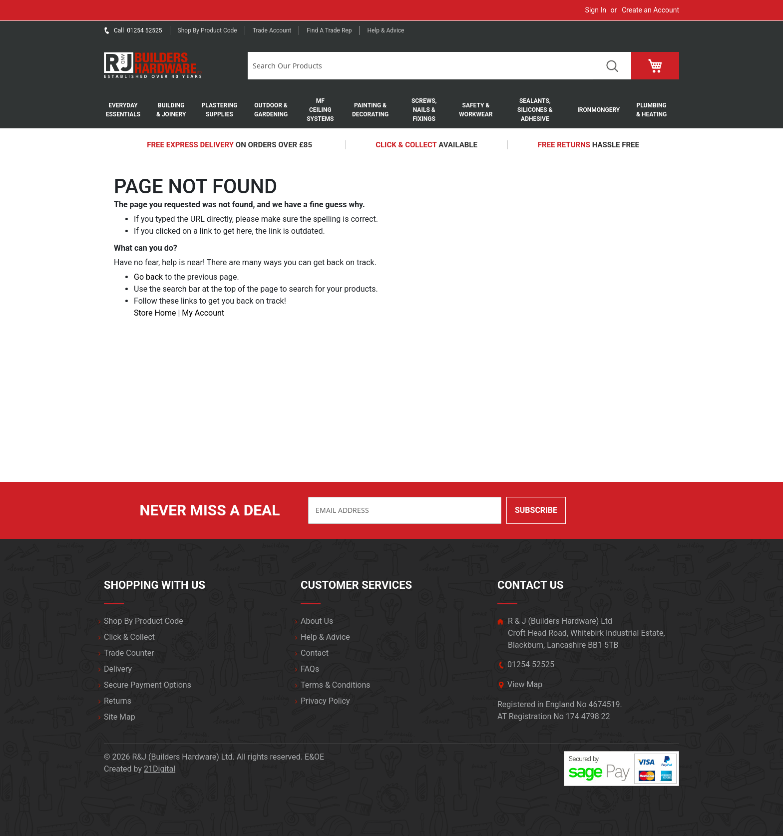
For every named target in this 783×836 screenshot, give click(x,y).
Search (612, 65)
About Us (317, 621)
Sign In (595, 10)
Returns (117, 701)
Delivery (118, 669)
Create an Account (650, 10)
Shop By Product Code (143, 621)
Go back (148, 277)
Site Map (119, 717)
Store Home (155, 313)
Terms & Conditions (336, 685)
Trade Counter (129, 653)
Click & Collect (129, 637)
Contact (315, 653)
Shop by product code (207, 30)
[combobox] (420, 65)
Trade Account (272, 30)
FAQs (310, 669)
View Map (524, 684)
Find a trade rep (329, 30)
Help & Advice (385, 30)
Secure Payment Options (147, 685)
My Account (203, 313)
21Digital (159, 769)
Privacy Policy (325, 701)
